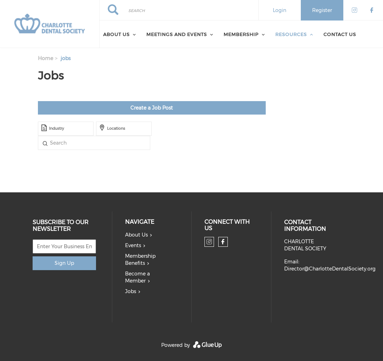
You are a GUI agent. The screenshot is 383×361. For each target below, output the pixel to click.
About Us (116, 34)
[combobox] (66, 129)
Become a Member (137, 277)
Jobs (130, 291)
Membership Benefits (140, 259)
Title (45, 143)
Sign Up (64, 263)
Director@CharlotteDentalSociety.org (330, 269)
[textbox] (76, 129)
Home (45, 58)
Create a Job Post (151, 108)
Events (133, 245)
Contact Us (339, 34)
